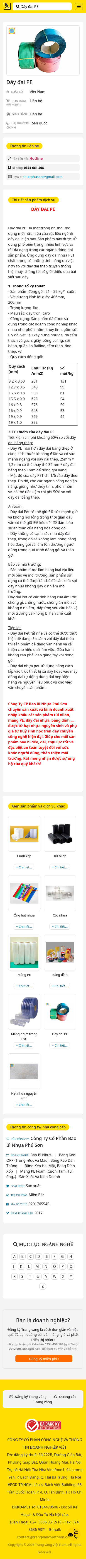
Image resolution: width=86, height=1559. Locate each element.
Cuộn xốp (24, 856)
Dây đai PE (27, 6)
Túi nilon (60, 856)
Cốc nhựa (60, 915)
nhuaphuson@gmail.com (42, 176)
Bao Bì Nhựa (41, 1154)
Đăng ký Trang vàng (31, 1396)
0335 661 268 (34, 167)
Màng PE (24, 974)
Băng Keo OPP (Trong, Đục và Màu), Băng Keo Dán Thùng (40, 1160)
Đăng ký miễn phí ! (44, 1358)
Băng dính (60, 974)
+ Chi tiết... (24, 867)
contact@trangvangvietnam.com (45, 1537)
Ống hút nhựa (24, 915)
